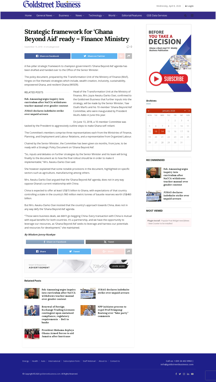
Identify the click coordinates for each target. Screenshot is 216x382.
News (79, 15)
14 (162, 131)
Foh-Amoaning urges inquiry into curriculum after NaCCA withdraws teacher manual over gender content (46, 102)
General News (44, 15)
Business (64, 15)
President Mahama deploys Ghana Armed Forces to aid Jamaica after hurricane (58, 333)
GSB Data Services (157, 15)
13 (156, 131)
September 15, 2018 (33, 46)
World (111, 15)
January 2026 (168, 110)
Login (189, 5)
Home (28, 15)
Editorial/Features (132, 15)
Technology (95, 15)
